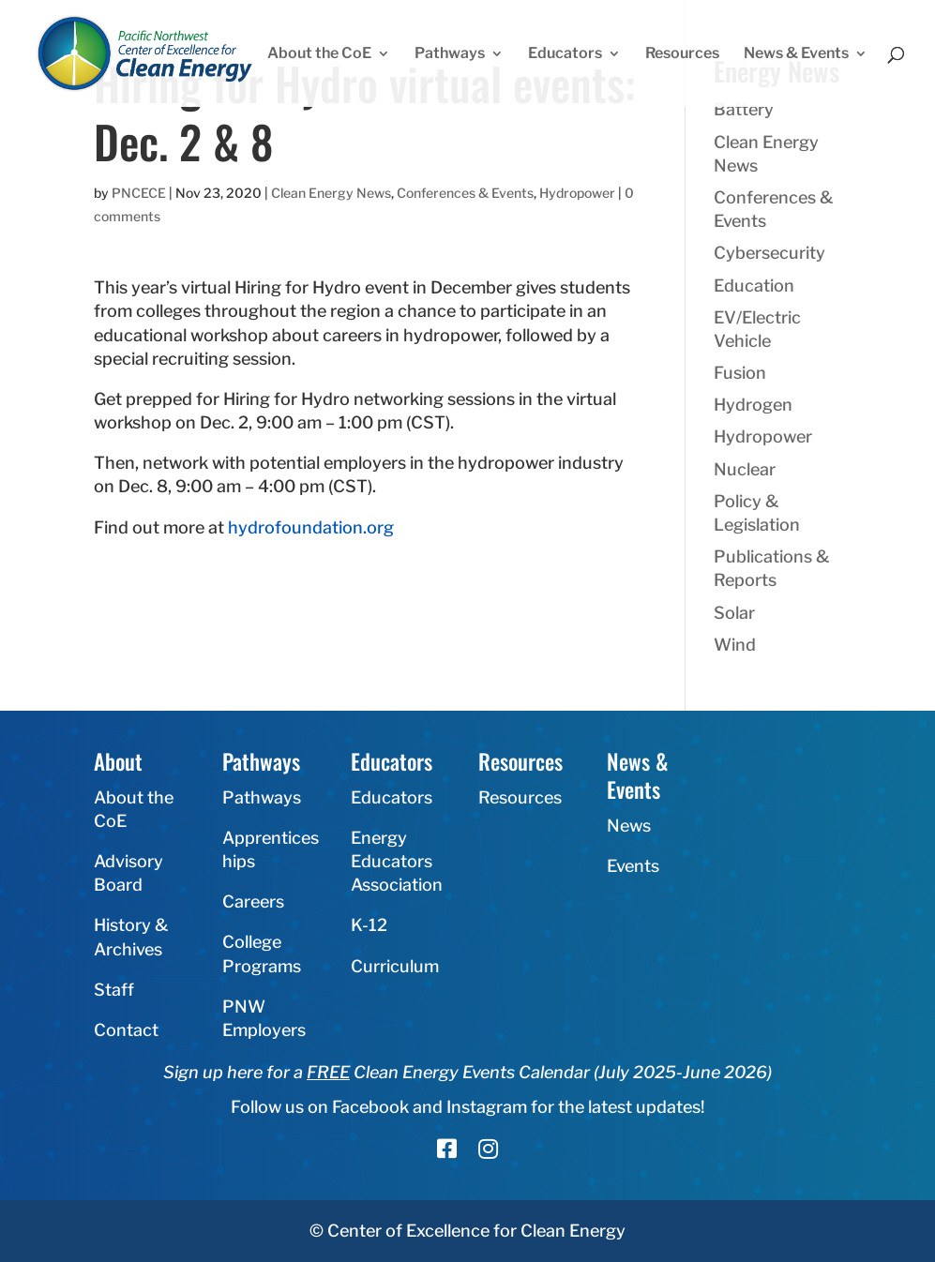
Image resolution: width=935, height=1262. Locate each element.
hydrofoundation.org (311, 527)
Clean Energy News (331, 193)
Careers (253, 901)
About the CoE (319, 54)
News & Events (796, 54)
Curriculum (395, 966)
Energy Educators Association (397, 861)
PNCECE (139, 193)
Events (633, 866)
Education (754, 285)
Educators (565, 54)
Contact (126, 1030)
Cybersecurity (769, 253)
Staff (114, 989)
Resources (682, 54)
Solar (734, 613)
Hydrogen (753, 404)
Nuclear (745, 469)
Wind (735, 644)
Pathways (450, 54)
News (629, 825)
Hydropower (577, 193)
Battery (744, 109)
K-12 (369, 925)
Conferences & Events (465, 193)
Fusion (740, 373)
